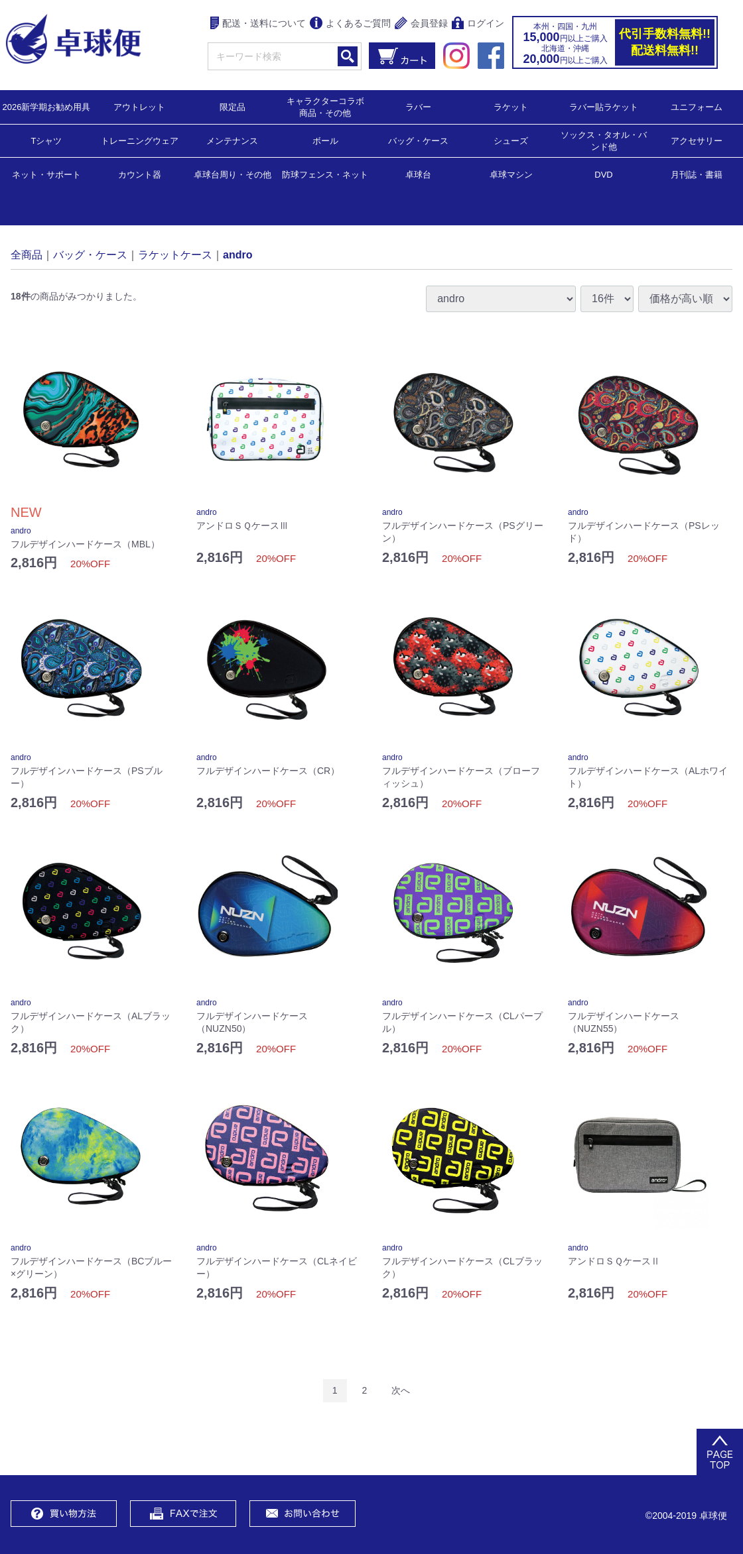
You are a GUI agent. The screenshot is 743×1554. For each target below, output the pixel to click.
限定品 (232, 106)
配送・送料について (258, 24)
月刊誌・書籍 (696, 174)
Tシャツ (46, 140)
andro (237, 254)
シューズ (511, 140)
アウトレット (139, 106)
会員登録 (421, 24)
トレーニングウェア (139, 140)
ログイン (478, 24)
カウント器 (139, 174)
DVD (603, 175)
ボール (325, 140)
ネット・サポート (46, 174)
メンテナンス (232, 140)
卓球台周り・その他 (232, 174)
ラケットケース (175, 254)
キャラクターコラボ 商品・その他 (329, 106)
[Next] (400, 1390)
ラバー (418, 106)
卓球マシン (511, 174)
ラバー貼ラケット (603, 106)
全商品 (26, 254)
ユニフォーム (696, 106)
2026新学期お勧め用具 (47, 106)
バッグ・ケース (418, 140)
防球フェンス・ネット (325, 174)
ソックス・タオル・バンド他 (604, 140)
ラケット (511, 106)
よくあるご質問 (350, 24)
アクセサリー (696, 140)
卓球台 (418, 174)
